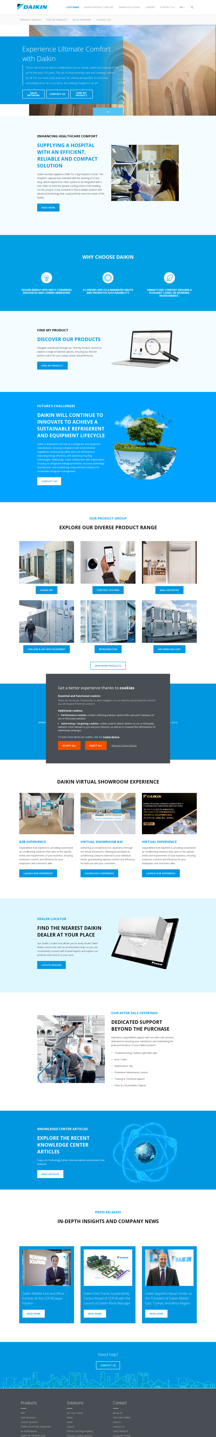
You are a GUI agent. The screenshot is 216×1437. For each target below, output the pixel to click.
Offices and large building (80, 1431)
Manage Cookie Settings (124, 745)
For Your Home (75, 1412)
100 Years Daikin (121, 1417)
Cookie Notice (111, 736)
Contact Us (118, 1426)
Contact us (103, 19)
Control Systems (29, 1422)
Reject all (96, 745)
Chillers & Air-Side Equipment (36, 1426)
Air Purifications (29, 1431)
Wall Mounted (28, 1417)
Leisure (70, 1426)
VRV (23, 1412)
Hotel (69, 1422)
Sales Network (81, 19)
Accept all (69, 745)
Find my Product (56, 19)
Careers (117, 1422)
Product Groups (30, 19)
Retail (70, 1417)
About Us (118, 1412)
